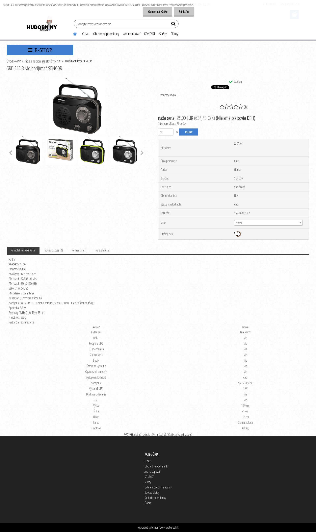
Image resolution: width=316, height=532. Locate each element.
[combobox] (268, 223)
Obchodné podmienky (106, 33)
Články (174, 33)
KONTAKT (149, 33)
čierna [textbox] (239, 223)
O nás (85, 33)
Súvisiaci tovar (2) (54, 250)
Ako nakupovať (131, 33)
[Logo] (41, 24)
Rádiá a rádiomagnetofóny (39, 61)
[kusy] (166, 132)
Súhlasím (184, 11)
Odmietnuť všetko (157, 11)
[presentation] (10, 153)
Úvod (10, 61)
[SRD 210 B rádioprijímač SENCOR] (77, 79)
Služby (163, 33)
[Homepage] (72, 33)
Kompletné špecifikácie (23, 250)
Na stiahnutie (102, 250)
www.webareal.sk (169, 527)
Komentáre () (79, 250)
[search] (173, 24)
